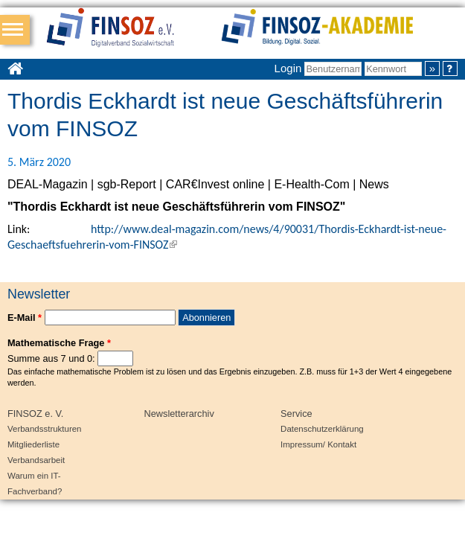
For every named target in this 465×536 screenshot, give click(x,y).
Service (296, 413)
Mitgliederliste (33, 444)
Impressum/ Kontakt (318, 444)
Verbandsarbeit (36, 460)
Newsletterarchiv (179, 413)
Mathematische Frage (59, 342)
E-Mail (24, 317)
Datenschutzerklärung (322, 428)
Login (288, 68)
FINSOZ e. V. (35, 413)
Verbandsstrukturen (44, 428)
